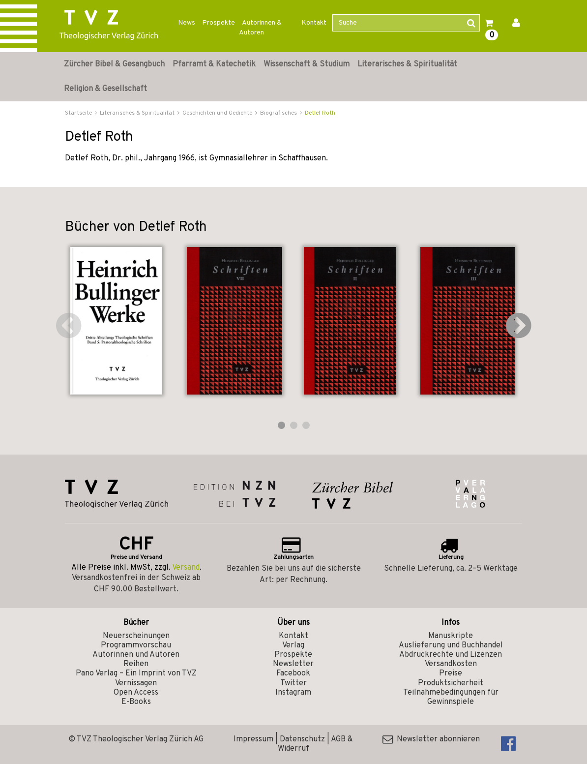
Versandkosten (451, 664)
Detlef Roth (320, 113)
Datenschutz (302, 739)
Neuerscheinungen (136, 636)
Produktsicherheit (450, 683)
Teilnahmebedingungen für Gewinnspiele (451, 697)
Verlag (293, 645)
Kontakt (313, 23)
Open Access (136, 693)
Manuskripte (450, 636)
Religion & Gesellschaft (105, 89)
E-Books (136, 702)
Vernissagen (136, 683)
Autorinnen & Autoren (260, 28)
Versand (186, 568)
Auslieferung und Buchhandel (451, 645)
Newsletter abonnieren (431, 739)
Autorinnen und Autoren (135, 655)
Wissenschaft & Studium (307, 64)
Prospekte (218, 23)
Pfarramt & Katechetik (214, 64)
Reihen (135, 664)
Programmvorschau (136, 645)
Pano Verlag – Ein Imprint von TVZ (136, 673)
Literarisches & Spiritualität (407, 64)
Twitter (293, 683)
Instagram (293, 693)
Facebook (293, 673)
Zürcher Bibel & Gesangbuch (114, 64)
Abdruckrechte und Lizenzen (450, 655)
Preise (450, 673)
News (186, 23)
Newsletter (293, 664)
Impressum (253, 739)
